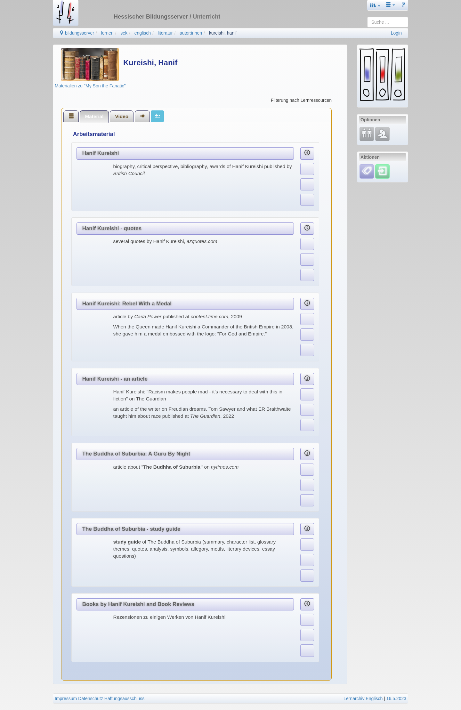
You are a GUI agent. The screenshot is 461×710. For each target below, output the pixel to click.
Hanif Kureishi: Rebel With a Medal (127, 304)
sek (123, 33)
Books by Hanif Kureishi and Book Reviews (138, 604)
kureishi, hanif (223, 33)
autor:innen (191, 33)
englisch (142, 33)
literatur (165, 33)
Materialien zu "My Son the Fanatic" (90, 85)
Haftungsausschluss (124, 698)
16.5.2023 (396, 698)
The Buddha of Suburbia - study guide (131, 529)
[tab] (71, 116)
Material (94, 116)
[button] (375, 5)
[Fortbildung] (367, 133)
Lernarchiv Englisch (363, 698)
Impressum (66, 698)
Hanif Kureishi (100, 153)
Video (121, 116)
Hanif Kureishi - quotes (112, 228)
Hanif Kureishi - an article (115, 379)
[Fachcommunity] (382, 133)
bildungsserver (76, 33)
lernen (107, 33)
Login (396, 33)
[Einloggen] (382, 170)
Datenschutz (90, 698)
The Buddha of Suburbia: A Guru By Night (136, 454)
